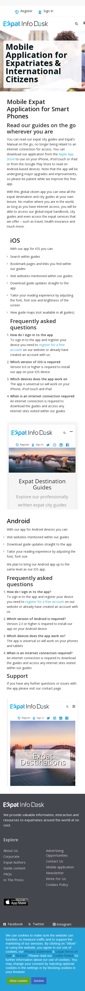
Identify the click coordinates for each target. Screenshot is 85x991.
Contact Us (54, 861)
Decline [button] (39, 980)
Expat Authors (14, 862)
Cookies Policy (57, 884)
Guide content (14, 868)
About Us (10, 850)
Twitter (38, 924)
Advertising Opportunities (57, 853)
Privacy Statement (37, 951)
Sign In (45, 12)
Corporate (11, 856)
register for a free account (44, 602)
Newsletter (55, 873)
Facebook (15, 924)
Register (23, 12)
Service (21, 955)
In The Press (13, 880)
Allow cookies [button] (18, 980)
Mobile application (60, 867)
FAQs (7, 874)
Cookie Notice (63, 955)
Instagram (62, 924)
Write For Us (56, 878)
